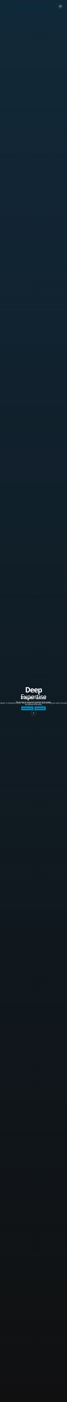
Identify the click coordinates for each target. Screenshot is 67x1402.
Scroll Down (33, 713)
